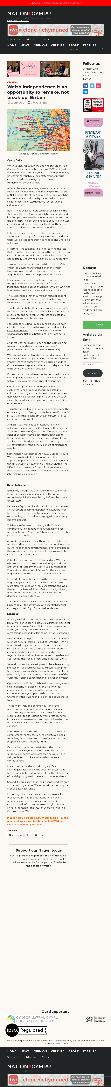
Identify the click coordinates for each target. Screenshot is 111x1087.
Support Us (13, 39)
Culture (57, 45)
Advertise (31, 39)
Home (11, 45)
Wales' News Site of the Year (18, 21)
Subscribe (93, 373)
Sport (74, 45)
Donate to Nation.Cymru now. (25, 824)
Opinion (40, 45)
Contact (46, 39)
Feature (89, 45)
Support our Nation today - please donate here (55, 3)
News (25, 45)
